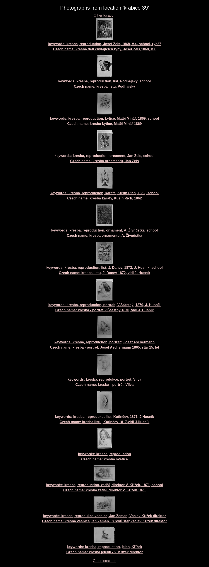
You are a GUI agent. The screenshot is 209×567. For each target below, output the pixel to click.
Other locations (104, 561)
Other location (104, 15)
